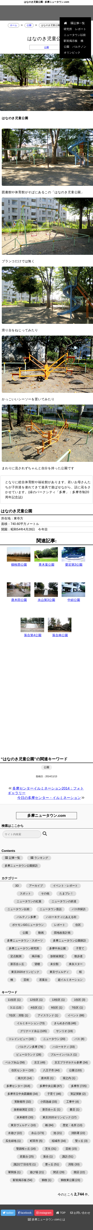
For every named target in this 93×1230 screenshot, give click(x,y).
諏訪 (65, 1156)
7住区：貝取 (16, 1015)
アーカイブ (36, 885)
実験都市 (19, 1101)
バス (77, 1038)
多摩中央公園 (57, 948)
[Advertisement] (46, 701)
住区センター (19, 1070)
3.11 (13, 1007)
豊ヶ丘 (49, 1164)
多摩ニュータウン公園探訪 (21, 865)
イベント (73, 1015)
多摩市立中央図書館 (19, 1093)
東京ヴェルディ (59, 971)
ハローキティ (61, 1046)
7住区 (75, 1007)
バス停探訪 (79, 909)
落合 (46, 1156)
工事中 (70, 1101)
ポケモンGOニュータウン (28, 924)
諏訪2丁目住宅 (23, 1164)
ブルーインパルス (62, 1054)
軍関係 (12, 1172)
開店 (76, 1172)
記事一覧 (77, 23)
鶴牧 (44, 1180)
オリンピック (72, 52)
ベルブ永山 (12, 1062)
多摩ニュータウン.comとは (46, 1219)
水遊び (12, 1133)
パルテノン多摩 (26, 917)
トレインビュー (18, 1038)
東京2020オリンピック (25, 971)
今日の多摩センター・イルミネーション (49, 798)
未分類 (54, 964)
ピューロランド (26, 1054)
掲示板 (36, 956)
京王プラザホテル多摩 (68, 1062)
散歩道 (78, 956)
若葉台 (43, 979)
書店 (72, 1109)
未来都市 (22, 1117)
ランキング (39, 857)
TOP (61, 1212)
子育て (80, 948)
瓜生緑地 (10, 1140)
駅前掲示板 (71, 40)
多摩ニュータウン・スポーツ (25, 940)
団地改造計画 (62, 932)
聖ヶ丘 (79, 1140)
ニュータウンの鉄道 (64, 901)
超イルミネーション (70, 979)
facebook (25, 1212)
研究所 (68, 29)
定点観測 (15, 956)
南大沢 (22, 1078)
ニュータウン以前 (75, 34)
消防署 (75, 1133)
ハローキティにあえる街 (61, 917)
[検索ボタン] (45, 833)
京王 (37, 1062)
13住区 (56, 999)
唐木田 (45, 1078)
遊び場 (34, 1172)
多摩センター (14, 1085)
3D (17, 885)
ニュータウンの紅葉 (29, 901)
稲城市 (56, 1140)
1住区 (77, 999)
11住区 (12, 999)
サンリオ (61, 1031)
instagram (43, 1212)
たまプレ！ (66, 893)
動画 (41, 932)
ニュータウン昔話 (51, 909)
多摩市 (75, 1085)
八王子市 (48, 1070)
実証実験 (75, 1093)
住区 (78, 924)
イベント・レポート (65, 885)
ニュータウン (51, 1038)
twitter (8, 1212)
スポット (25, 893)
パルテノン (79, 46)
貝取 (71, 1164)
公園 (66, 46)
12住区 (34, 999)
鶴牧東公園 (68, 1180)
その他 (45, 893)
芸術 (26, 979)
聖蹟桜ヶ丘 (23, 1148)
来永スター (76, 964)
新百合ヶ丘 (17, 964)
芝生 (48, 1148)
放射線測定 (57, 956)
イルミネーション (28, 1023)
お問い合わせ (80, 1212)
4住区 (34, 1007)
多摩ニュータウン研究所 (24, 948)
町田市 (34, 1140)
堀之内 (67, 1078)
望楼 (37, 964)
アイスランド (46, 1015)
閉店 (56, 1172)
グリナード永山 (29, 1031)
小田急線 (45, 1101)
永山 (34, 1133)
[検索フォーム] (22, 834)
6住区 (54, 1007)
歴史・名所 (70, 1125)
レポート (80, 29)
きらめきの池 (62, 1023)
